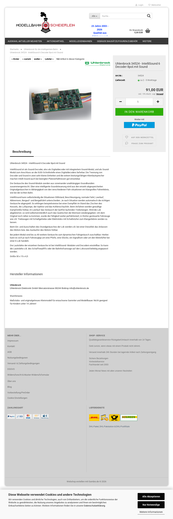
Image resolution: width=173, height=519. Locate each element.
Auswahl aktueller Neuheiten (25, 41)
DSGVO (11, 369)
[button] (120, 102)
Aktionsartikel (55, 41)
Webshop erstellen (76, 481)
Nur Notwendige (151, 504)
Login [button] (139, 5)
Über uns (11, 381)
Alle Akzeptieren (151, 496)
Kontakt (11, 346)
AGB (9, 352)
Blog (9, 387)
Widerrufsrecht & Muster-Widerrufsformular (28, 375)
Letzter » (49, 59)
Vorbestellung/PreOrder (18, 392)
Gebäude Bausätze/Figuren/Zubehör (117, 41)
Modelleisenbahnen (80, 41)
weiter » (38, 59)
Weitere (147, 41)
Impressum (12, 340)
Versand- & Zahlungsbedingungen (23, 363)
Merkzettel (154, 5)
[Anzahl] (139, 102)
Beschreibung (21, 151)
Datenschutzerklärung (94, 505)
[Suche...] (94, 16)
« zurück (26, 59)
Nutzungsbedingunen (17, 357)
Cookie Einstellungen (17, 398)
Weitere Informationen (151, 512)
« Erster (15, 59)
